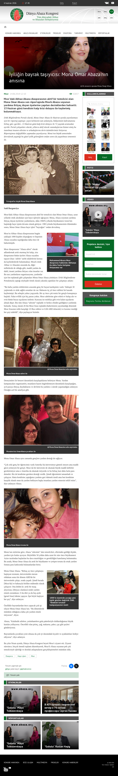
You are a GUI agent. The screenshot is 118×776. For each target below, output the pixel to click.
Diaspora (67, 33)
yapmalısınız (25, 669)
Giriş (62, 3)
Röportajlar (103, 33)
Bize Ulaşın (28, 762)
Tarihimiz (78, 33)
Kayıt (74, 3)
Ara (111, 18)
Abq (105, 18)
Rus (99, 12)
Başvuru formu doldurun (98, 301)
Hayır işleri (22, 656)
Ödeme (98, 284)
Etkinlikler (45, 33)
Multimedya (90, 33)
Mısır (6, 93)
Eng (105, 12)
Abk (99, 18)
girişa (7, 669)
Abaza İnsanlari (30, 33)
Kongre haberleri (70, 762)
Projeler (57, 33)
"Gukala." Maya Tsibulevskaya (92, 231)
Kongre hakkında (13, 33)
